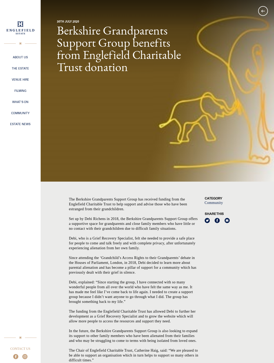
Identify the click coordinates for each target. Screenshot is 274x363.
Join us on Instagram (24, 356)
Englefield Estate (20, 27)
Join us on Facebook (15, 356)
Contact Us (20, 348)
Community (214, 203)
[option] (157, 91)
